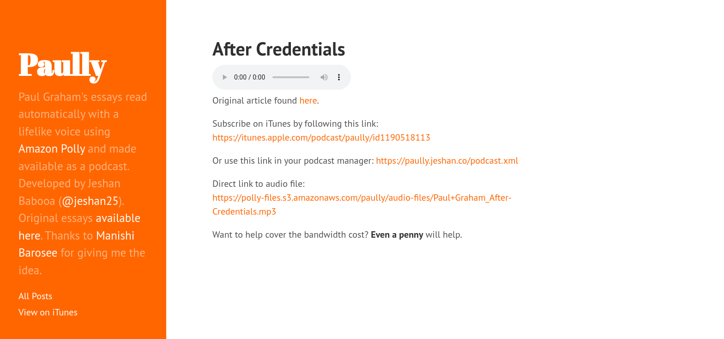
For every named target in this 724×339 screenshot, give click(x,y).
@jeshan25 (90, 200)
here (308, 100)
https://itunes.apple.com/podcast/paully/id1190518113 (321, 137)
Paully (61, 64)
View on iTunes (48, 312)
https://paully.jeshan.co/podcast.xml (447, 160)
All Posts (35, 296)
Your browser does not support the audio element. (281, 77)
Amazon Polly (51, 148)
